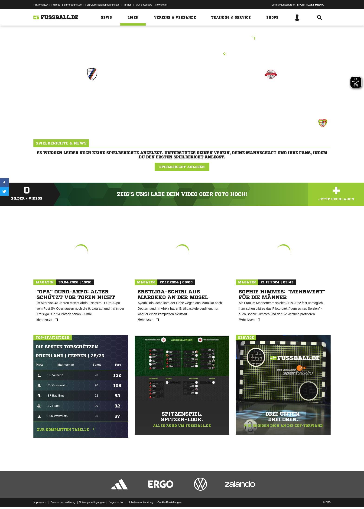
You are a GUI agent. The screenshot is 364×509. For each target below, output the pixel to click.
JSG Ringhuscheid (92, 94)
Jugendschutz (117, 498)
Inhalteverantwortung (141, 498)
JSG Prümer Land (271, 94)
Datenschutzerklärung (62, 498)
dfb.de (56, 4)
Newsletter (161, 4)
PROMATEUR (41, 4)
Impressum (39, 498)
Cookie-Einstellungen (169, 498)
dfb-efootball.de (73, 4)
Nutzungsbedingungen (91, 498)
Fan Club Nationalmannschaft (102, 4)
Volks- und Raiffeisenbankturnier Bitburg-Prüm (182, 38)
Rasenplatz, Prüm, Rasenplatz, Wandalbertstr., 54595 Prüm (182, 54)
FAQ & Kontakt (143, 4)
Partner (127, 4)
